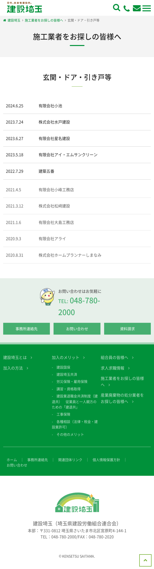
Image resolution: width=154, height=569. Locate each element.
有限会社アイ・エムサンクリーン (68, 154)
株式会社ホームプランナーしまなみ (70, 258)
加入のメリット (65, 361)
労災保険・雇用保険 (71, 385)
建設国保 (63, 370)
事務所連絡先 (26, 332)
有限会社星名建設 (54, 138)
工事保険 (63, 417)
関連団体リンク (70, 463)
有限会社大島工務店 (56, 226)
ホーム (12, 463)
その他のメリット (70, 437)
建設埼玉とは (15, 361)
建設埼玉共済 (66, 377)
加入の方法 (13, 371)
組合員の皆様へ (114, 361)
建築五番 (46, 171)
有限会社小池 (50, 105)
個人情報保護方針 (106, 463)
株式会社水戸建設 (54, 122)
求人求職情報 (112, 371)
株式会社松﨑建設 (54, 209)
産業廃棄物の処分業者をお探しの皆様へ (122, 402)
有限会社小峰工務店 (56, 193)
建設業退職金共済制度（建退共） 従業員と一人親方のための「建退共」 (75, 405)
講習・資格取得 (68, 392)
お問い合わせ (77, 332)
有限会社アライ (52, 242)
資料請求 (127, 332)
